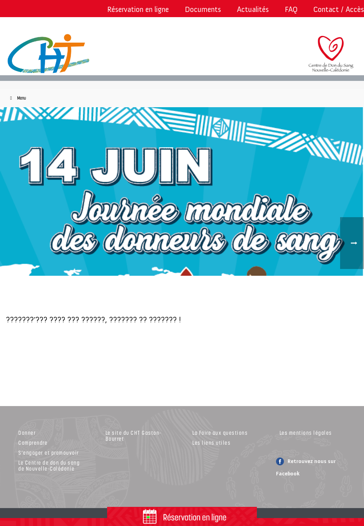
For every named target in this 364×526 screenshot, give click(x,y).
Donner (27, 432)
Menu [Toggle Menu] (17, 98)
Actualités (253, 9)
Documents (203, 9)
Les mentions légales (306, 432)
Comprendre (32, 442)
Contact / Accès (338, 9)
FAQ (291, 9)
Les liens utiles (211, 442)
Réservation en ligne (138, 9)
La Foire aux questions (220, 432)
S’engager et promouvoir (48, 452)
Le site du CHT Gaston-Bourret (134, 435)
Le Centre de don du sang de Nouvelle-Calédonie (49, 465)
